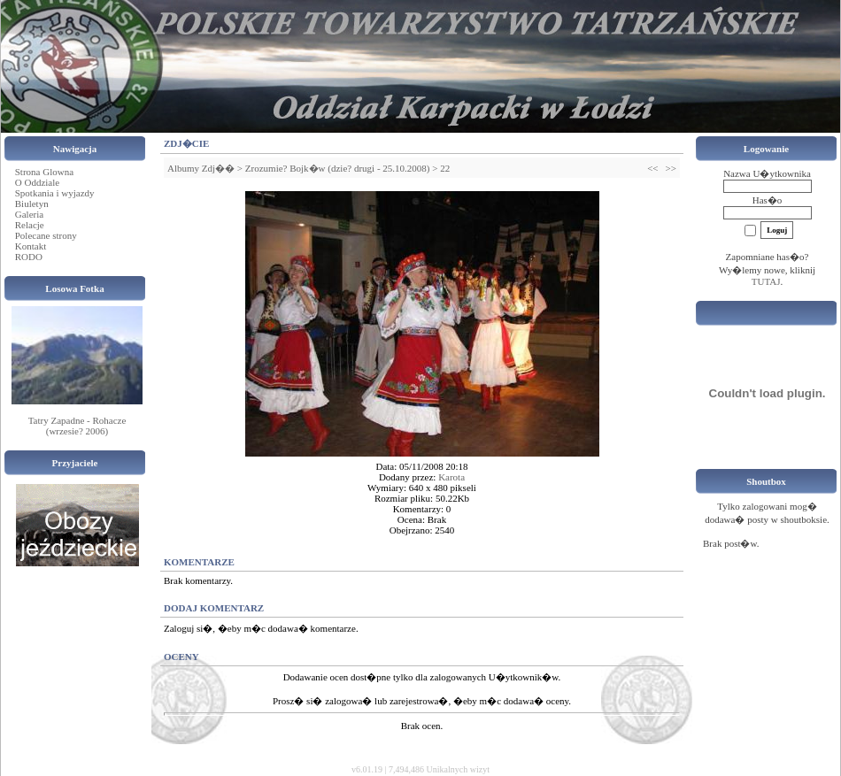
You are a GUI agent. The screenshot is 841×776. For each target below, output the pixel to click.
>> (671, 168)
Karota (451, 477)
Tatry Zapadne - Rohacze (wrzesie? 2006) (77, 425)
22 (445, 168)
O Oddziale (37, 182)
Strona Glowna (44, 171)
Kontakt (30, 246)
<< (652, 168)
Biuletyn (32, 203)
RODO (28, 256)
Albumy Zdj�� (201, 168)
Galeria (29, 214)
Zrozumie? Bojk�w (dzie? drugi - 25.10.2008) (337, 168)
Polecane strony (46, 235)
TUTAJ (766, 281)
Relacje (29, 224)
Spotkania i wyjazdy (55, 193)
